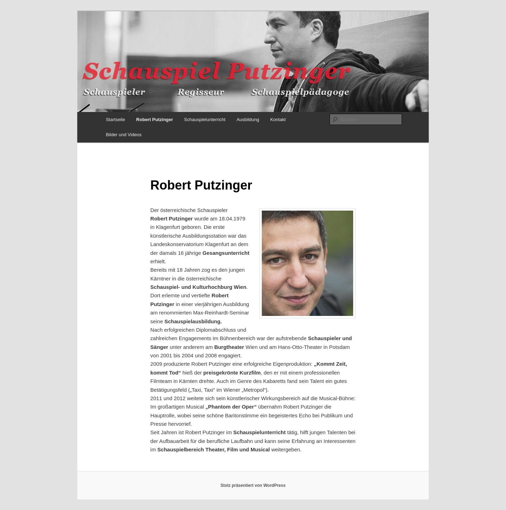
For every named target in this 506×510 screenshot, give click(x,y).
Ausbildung (247, 119)
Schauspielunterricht (205, 119)
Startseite (115, 119)
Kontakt (278, 119)
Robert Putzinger (154, 119)
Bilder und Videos (124, 134)
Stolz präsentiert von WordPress (252, 485)
